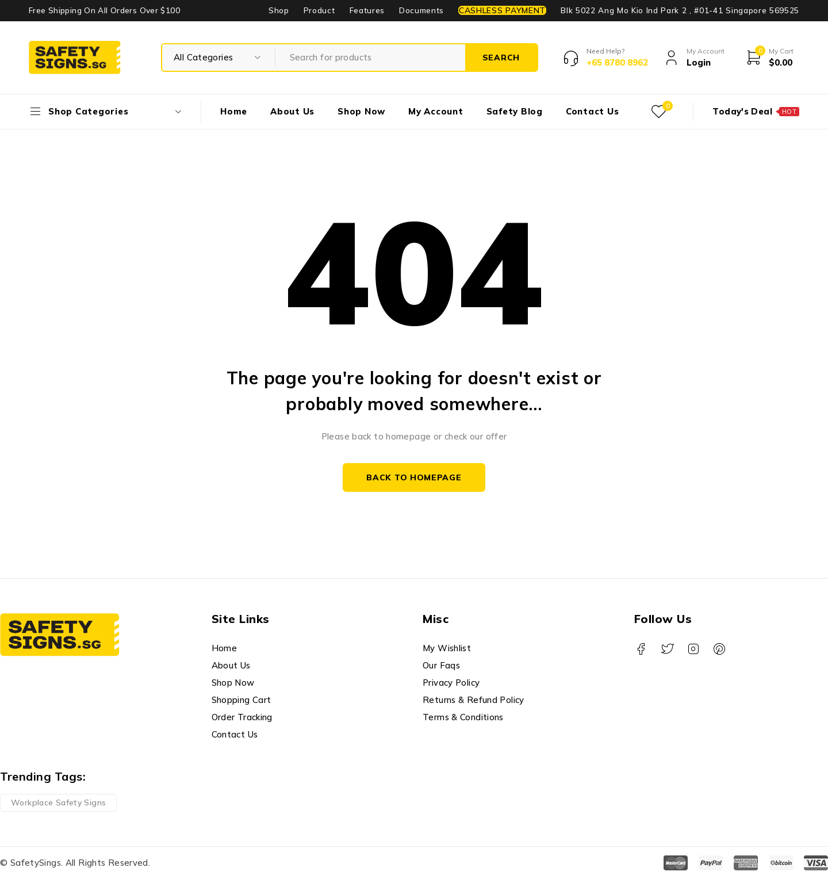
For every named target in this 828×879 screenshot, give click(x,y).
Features (367, 10)
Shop (279, 10)
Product (319, 10)
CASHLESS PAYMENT (502, 10)
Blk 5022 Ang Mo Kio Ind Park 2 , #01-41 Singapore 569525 (680, 10)
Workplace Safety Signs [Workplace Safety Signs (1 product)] (58, 802)
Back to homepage (413, 477)
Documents (421, 10)
